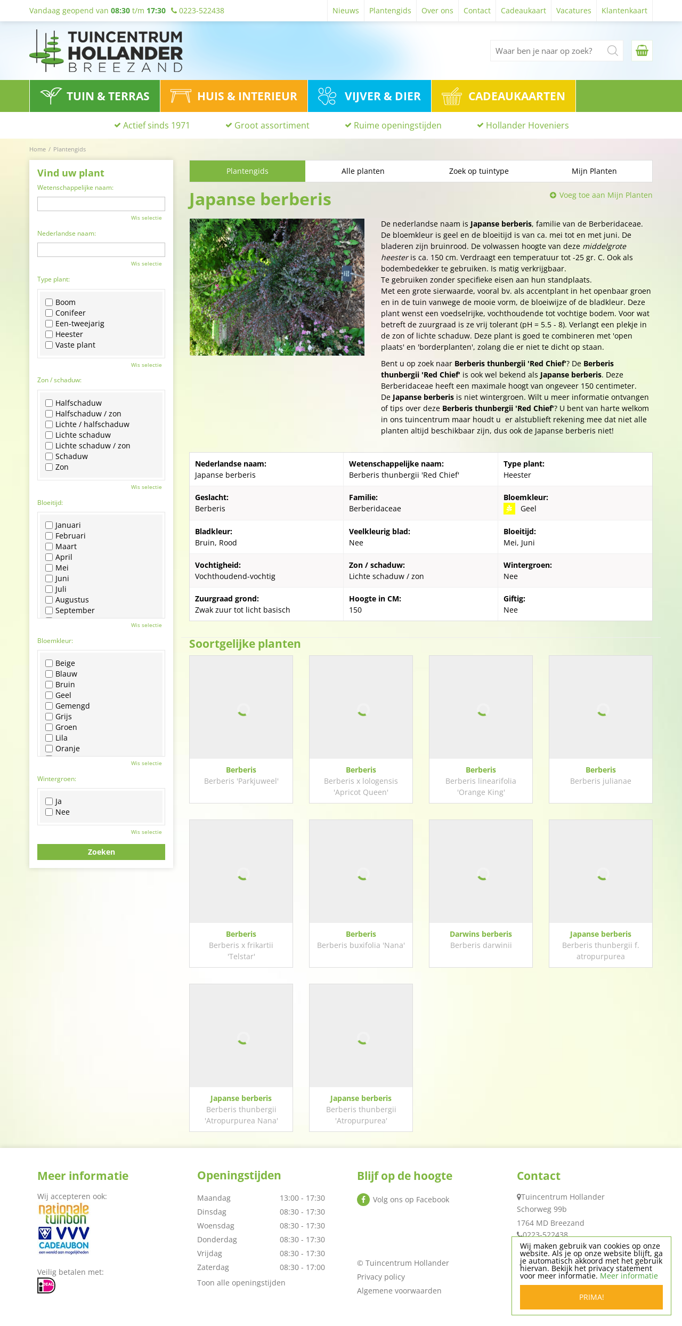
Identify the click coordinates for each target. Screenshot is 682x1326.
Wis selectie (146, 217)
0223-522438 (545, 1234)
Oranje (62, 748)
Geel (58, 695)
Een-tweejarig (74, 323)
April (58, 557)
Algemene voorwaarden (399, 1290)
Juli (56, 589)
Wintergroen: (56, 778)
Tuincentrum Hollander (563, 1197)
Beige (60, 663)
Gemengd (67, 706)
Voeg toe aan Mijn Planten (606, 195)
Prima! (591, 1297)
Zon (57, 467)
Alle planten (363, 171)
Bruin (60, 684)
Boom (60, 302)
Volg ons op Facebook (411, 1199)
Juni (57, 578)
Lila (56, 738)
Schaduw (66, 456)
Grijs (58, 716)
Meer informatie (629, 1276)
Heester (64, 334)
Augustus (67, 600)
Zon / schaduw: (59, 379)
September (70, 610)
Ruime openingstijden (398, 125)
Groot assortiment (272, 125)
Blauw (61, 674)
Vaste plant (70, 345)
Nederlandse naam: (66, 233)
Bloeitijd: (50, 502)
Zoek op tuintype (479, 171)
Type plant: (53, 279)
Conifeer (65, 313)
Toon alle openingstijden (241, 1282)
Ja (53, 801)
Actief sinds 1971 (156, 125)
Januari (63, 525)
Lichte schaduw (78, 435)
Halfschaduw (73, 403)
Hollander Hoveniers (527, 125)
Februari (65, 536)
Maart (61, 546)
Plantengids (247, 171)
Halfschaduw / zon (83, 413)
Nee (57, 812)
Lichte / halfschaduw (87, 424)
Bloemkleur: (55, 640)
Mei (57, 568)
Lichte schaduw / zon (88, 445)
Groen (61, 727)
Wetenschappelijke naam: (75, 187)
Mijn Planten (594, 171)
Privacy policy (381, 1277)
